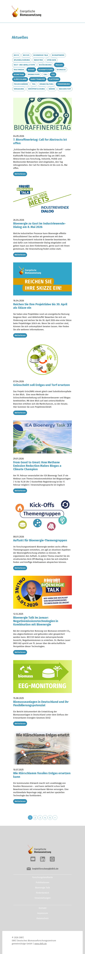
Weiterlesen (20, 174)
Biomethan (19, 74)
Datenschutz (42, 918)
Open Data (51, 60)
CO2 (53, 74)
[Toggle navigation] (65, 12)
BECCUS (26, 55)
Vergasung (19, 89)
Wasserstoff (65, 89)
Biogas (31, 70)
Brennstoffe (34, 74)
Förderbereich (42, 893)
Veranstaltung (46, 84)
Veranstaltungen (43, 898)
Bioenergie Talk (40, 55)
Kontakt (42, 908)
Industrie (38, 60)
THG (33, 84)
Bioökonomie (45, 65)
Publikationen (42, 882)
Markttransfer (37, 79)
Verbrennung (63, 84)
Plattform (54, 79)
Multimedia (19, 70)
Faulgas (59, 65)
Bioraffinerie (58, 55)
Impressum (42, 913)
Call (45, 74)
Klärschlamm (20, 79)
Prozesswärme (21, 84)
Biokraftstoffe (45, 70)
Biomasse (61, 70)
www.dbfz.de (40, 943)
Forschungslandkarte (42, 877)
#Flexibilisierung (22, 60)
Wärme (52, 89)
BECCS (16, 55)
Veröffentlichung (36, 89)
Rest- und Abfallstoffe (24, 65)
